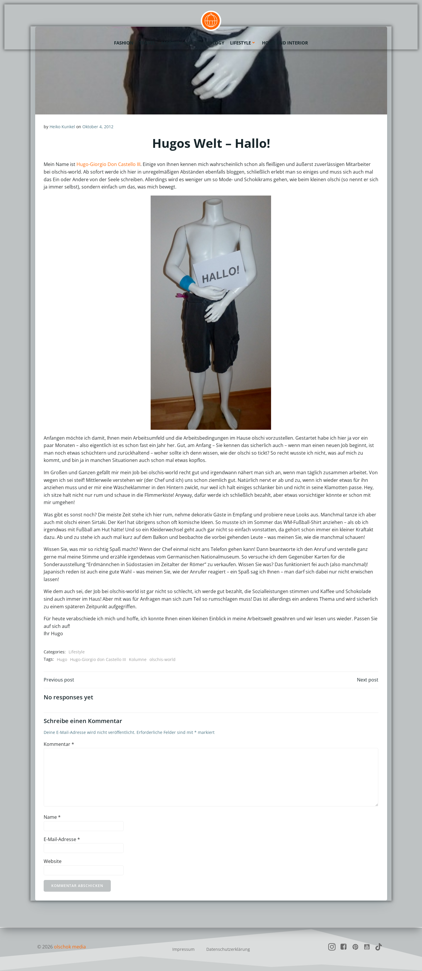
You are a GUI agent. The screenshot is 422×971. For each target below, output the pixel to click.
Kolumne (138, 659)
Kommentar (59, 744)
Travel (147, 42)
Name (52, 817)
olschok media (70, 946)
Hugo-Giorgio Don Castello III (108, 164)
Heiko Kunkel (62, 126)
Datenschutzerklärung (228, 949)
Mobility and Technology (192, 42)
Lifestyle (243, 42)
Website (53, 862)
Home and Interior (285, 42)
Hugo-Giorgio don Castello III (98, 659)
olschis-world (162, 659)
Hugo (62, 659)
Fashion (123, 42)
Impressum (183, 949)
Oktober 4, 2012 (97, 126)
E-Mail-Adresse (62, 839)
